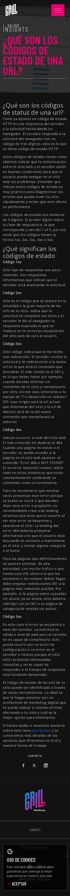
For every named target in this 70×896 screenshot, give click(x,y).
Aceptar (16, 883)
